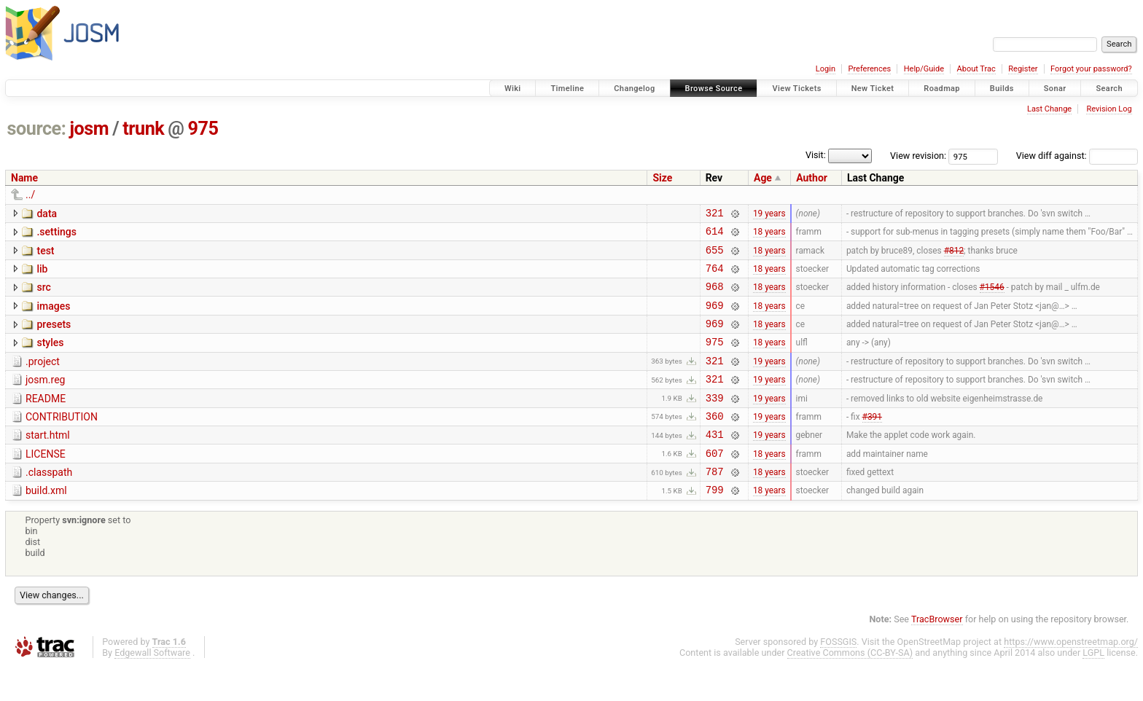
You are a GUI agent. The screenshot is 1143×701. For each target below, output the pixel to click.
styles (49, 358)
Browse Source (714, 88)
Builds (1002, 88)
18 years (769, 235)
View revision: (918, 155)
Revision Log (1108, 109)
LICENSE (46, 482)
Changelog (634, 88)
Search (1109, 88)
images (53, 317)
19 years (769, 214)
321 (715, 215)
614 (715, 235)
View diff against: (1077, 155)
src (43, 296)
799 (715, 524)
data (46, 213)
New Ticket (872, 88)
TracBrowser (937, 654)
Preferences (869, 69)
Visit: (815, 154)
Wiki (512, 88)
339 (715, 421)
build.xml (46, 523)
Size (662, 178)
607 (715, 483)
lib (41, 275)
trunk (143, 128)
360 (715, 442)
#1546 (992, 297)
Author (811, 178)
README (46, 420)
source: (36, 128)
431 (715, 462)
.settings (56, 234)
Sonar (1055, 88)
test (45, 255)
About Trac (976, 69)
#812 (954, 256)
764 (715, 276)
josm (89, 128)
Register (1022, 69)
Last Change (1049, 109)
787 (715, 504)
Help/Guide (924, 69)
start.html (48, 461)
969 (715, 318)
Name (24, 178)
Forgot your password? (1091, 69)
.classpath (49, 503)
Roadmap (942, 88)
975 (203, 128)
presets (53, 337)
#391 (872, 441)
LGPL (1093, 687)
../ (30, 194)
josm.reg (45, 399)
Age (763, 178)
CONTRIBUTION (62, 441)
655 (715, 256)
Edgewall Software (152, 687)
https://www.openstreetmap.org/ (1071, 676)
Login (825, 69)
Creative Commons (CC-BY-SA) (850, 687)
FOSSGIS (838, 676)
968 (715, 297)
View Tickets (796, 88)
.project (43, 379)
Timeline (567, 88)
